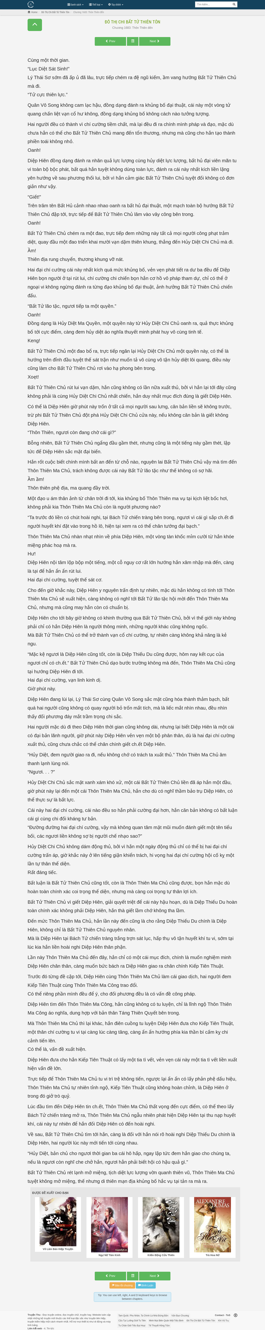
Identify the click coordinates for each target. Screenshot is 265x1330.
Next (155, 41)
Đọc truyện (48, 1314)
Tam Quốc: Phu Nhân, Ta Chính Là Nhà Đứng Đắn (143, 1315)
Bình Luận (145, 1285)
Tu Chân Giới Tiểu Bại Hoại (132, 1325)
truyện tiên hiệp (97, 1318)
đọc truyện (68, 1314)
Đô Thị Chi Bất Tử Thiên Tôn (132, 22)
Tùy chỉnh (115, 4)
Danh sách (75, 4)
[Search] (234, 4)
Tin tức (50, 1328)
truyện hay (85, 1314)
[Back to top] (235, 1316)
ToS (228, 1315)
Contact (219, 1315)
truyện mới (49, 1318)
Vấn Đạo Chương (180, 1315)
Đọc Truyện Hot (46, 4)
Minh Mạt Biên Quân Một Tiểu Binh (166, 1320)
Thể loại (96, 4)
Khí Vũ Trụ (223, 1320)
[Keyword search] (213, 4)
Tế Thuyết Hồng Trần (159, 1325)
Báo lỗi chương (122, 1285)
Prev (110, 41)
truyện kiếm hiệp (36, 1321)
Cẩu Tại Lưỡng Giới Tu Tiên (132, 1320)
